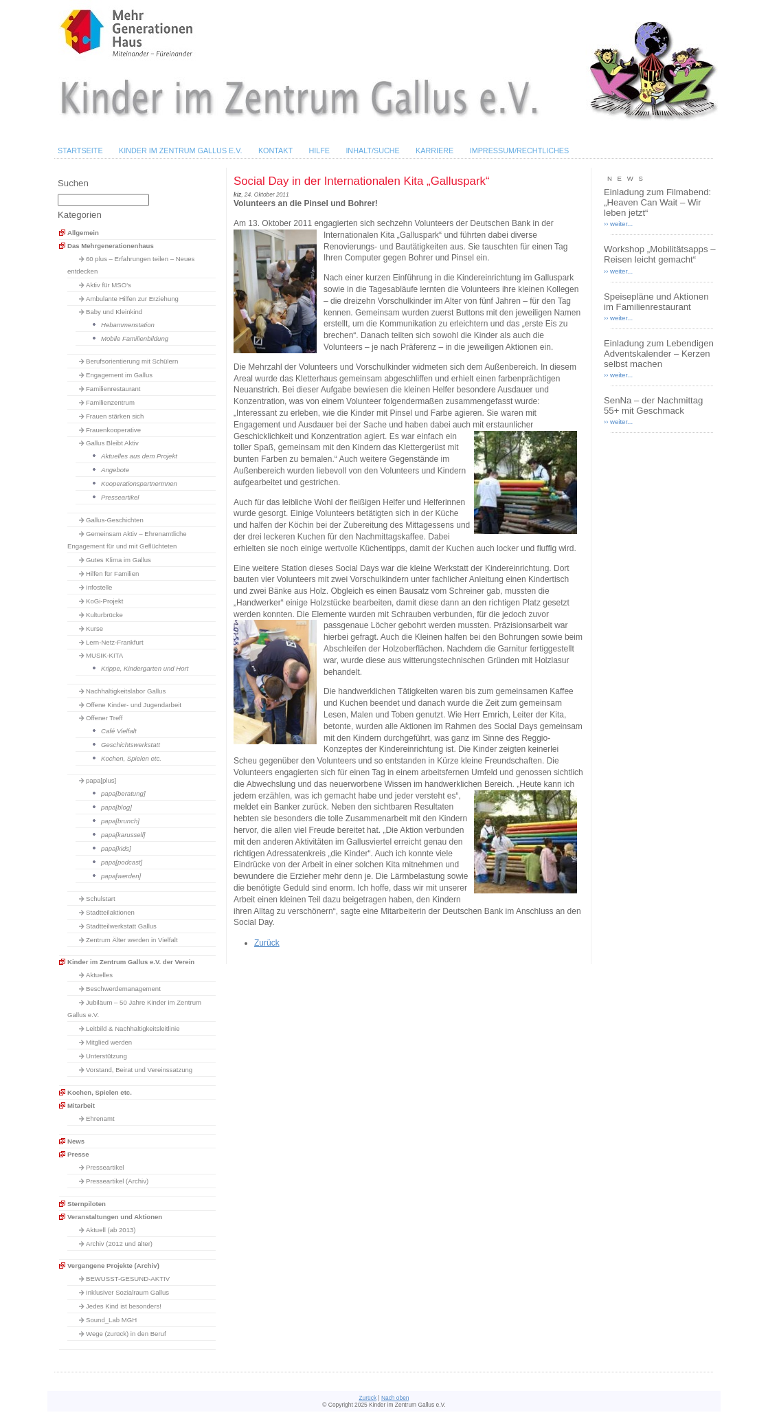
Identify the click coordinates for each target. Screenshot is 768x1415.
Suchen (73, 183)
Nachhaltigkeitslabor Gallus (126, 691)
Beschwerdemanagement (123, 988)
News (75, 1141)
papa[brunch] (120, 821)
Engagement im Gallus (119, 375)
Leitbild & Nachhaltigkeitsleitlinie (133, 1028)
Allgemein (83, 232)
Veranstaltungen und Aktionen (114, 1217)
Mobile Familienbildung (134, 338)
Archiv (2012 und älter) (119, 1243)
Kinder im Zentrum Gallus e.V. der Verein (130, 962)
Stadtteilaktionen (110, 912)
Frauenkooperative (113, 430)
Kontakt (275, 150)
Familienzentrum (110, 402)
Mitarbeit (81, 1105)
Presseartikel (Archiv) (117, 1181)
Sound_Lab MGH (111, 1320)
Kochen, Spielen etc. (131, 758)
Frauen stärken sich (115, 416)
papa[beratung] (123, 793)
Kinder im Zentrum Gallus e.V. (180, 150)
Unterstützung (106, 1056)
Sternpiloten (86, 1203)
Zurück (267, 943)
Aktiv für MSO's (108, 285)
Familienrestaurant (113, 388)
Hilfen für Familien (112, 573)
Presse (78, 1154)
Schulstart (100, 898)
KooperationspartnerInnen (139, 483)
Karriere (434, 150)
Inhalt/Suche (372, 150)
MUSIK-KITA (104, 655)
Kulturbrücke (104, 615)
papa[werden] (121, 876)
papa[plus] (101, 780)
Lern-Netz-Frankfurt (115, 642)
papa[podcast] (121, 862)
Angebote (115, 469)
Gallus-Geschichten (115, 520)
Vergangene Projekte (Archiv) (113, 1265)
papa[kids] (116, 848)
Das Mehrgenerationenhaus (110, 245)
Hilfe (319, 150)
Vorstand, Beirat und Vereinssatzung (139, 1069)
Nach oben (395, 1397)
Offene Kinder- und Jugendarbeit (133, 705)
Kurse (94, 628)
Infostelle (99, 587)
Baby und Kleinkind (114, 311)
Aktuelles (99, 975)
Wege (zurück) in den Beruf (126, 1333)
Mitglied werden (109, 1042)
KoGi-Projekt (104, 601)
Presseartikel (120, 497)
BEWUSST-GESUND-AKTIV (128, 1278)
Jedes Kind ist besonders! (123, 1306)
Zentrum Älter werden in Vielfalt (132, 940)
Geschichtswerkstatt (130, 744)
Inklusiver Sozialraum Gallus (127, 1292)
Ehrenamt (100, 1118)
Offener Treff (104, 718)
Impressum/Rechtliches (519, 150)
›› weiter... (618, 223)
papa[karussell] (123, 834)
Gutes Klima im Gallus (118, 560)
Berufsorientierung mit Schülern (132, 361)
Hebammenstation (128, 324)
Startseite (80, 150)
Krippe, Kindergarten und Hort (144, 668)
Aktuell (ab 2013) (111, 1230)
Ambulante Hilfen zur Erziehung (132, 298)
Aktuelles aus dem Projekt (139, 456)
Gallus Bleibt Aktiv (112, 443)
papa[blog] (116, 807)
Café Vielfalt (119, 731)
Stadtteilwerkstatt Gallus (121, 926)
